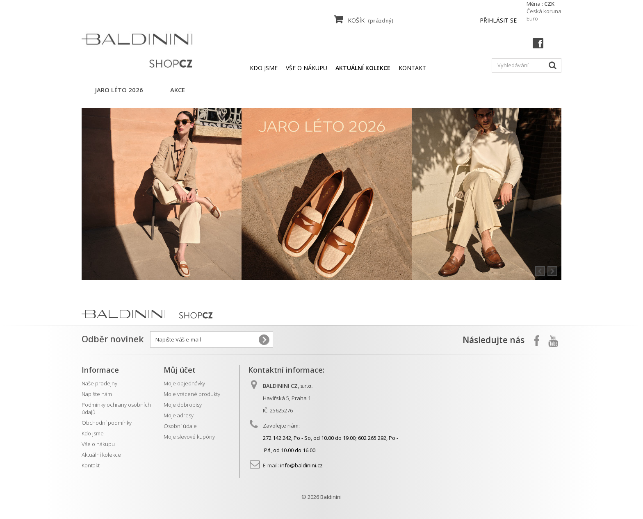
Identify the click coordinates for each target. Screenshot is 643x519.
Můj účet (180, 370)
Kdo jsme (264, 68)
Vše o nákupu (306, 68)
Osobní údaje (180, 426)
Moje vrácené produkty (192, 394)
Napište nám (97, 394)
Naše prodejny (99, 383)
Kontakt (91, 465)
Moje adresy (179, 415)
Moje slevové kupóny (189, 436)
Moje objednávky (184, 383)
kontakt (412, 68)
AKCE (177, 90)
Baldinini (331, 497)
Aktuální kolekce (101, 454)
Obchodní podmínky (107, 422)
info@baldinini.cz (301, 465)
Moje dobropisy (183, 404)
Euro (532, 18)
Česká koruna (544, 11)
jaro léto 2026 (119, 90)
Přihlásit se (498, 20)
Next (552, 271)
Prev (540, 271)
